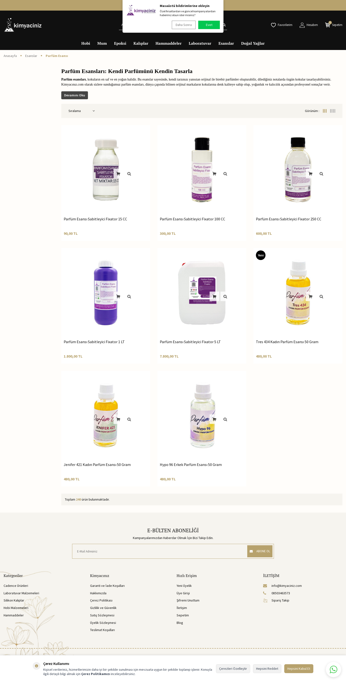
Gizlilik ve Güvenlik (103, 608)
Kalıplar (141, 43)
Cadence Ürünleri (16, 585)
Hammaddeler (168, 43)
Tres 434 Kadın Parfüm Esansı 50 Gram (287, 341)
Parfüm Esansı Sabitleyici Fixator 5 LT (190, 341)
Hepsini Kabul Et (298, 668)
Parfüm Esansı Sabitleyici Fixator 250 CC (288, 219)
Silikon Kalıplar (14, 600)
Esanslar (226, 43)
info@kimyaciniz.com (282, 585)
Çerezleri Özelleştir (233, 668)
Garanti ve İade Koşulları (107, 585)
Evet (209, 25)
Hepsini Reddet (267, 668)
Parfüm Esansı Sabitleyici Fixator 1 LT (94, 341)
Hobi (85, 43)
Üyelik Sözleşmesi (103, 622)
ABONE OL (258, 551)
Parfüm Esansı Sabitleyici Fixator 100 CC (192, 219)
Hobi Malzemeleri (16, 608)
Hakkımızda (98, 593)
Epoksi (120, 43)
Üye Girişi (183, 593)
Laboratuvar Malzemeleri (21, 593)
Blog (180, 622)
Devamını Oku (74, 95)
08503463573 (276, 593)
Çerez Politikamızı (95, 674)
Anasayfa (10, 56)
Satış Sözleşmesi (102, 615)
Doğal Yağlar (253, 43)
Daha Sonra (183, 25)
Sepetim (183, 615)
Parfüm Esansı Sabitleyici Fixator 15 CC (95, 219)
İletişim (182, 608)
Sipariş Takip (276, 600)
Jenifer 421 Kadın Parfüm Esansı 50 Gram (97, 464)
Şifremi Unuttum (188, 600)
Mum (102, 43)
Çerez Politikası (101, 600)
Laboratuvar (200, 43)
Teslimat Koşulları (102, 630)
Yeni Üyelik (184, 585)
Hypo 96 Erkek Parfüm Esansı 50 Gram (191, 464)
